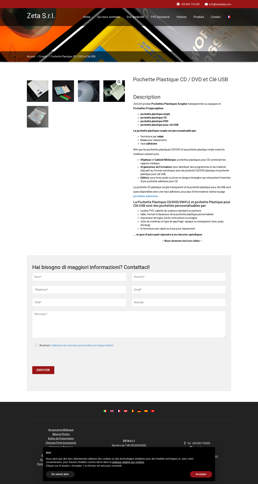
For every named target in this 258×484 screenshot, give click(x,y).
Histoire (181, 17)
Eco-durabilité (135, 17)
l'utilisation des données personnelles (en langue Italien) (82, 345)
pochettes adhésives (145, 196)
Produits (198, 17)
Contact (215, 17)
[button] (210, 453)
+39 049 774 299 (190, 4)
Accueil (31, 56)
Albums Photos (61, 434)
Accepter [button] (201, 474)
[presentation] (59, 356)
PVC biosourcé (160, 17)
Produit (43, 56)
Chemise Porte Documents (61, 442)
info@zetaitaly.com (220, 4)
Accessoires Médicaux (61, 429)
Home (86, 17)
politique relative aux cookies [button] (128, 462)
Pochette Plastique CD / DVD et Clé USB (73, 56)
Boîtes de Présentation (61, 438)
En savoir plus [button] (60, 474)
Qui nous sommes (108, 17)
